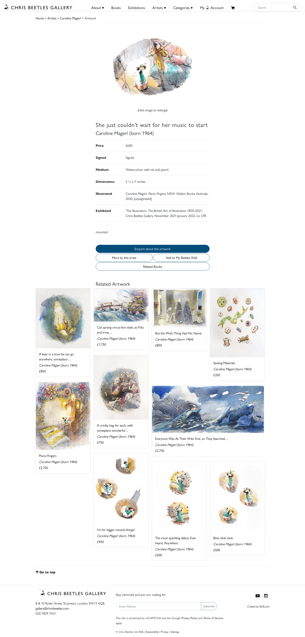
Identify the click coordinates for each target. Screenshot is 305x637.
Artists (51, 18)
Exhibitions (136, 7)
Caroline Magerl (70, 18)
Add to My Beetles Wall (181, 257)
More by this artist (124, 257)
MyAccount (212, 7)
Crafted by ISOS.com (258, 606)
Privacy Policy (189, 618)
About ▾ (97, 7)
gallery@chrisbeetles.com (52, 608)
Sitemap (175, 632)
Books (116, 7)
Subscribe (209, 606)
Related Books (152, 266)
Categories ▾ (183, 7)
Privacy (164, 632)
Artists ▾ (159, 7)
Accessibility (152, 632)
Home (40, 18)
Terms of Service (213, 618)
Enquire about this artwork (152, 248)
